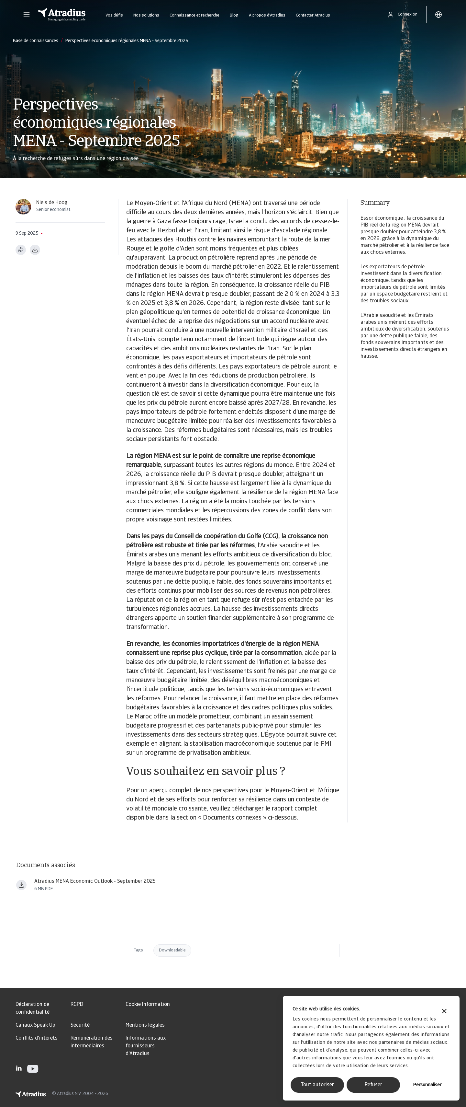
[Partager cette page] (21, 250)
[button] (27, 14)
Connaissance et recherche (194, 15)
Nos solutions (146, 15)
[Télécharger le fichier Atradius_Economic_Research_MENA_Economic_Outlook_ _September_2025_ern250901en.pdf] (21, 885)
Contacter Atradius (313, 15)
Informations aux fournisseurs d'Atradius (146, 1046)
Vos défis (114, 15)
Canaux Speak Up (35, 1025)
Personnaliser (427, 1085)
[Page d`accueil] (62, 14)
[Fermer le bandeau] (444, 1012)
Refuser (373, 1085)
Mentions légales (145, 1025)
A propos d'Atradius (267, 15)
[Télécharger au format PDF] (35, 250)
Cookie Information (148, 1004)
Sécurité (80, 1025)
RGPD (77, 1004)
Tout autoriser (317, 1085)
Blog (234, 15)
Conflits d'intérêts (37, 1038)
